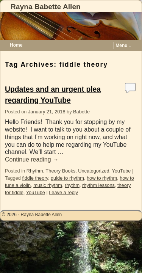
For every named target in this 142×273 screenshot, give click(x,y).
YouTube (121, 171)
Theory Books (61, 171)
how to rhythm (102, 178)
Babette (81, 112)
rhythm (72, 185)
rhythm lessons (98, 185)
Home (16, 45)
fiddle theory (35, 178)
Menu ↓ (123, 45)
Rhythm (35, 171)
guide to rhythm (67, 178)
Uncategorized (93, 171)
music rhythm (47, 185)
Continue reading (32, 159)
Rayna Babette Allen (46, 7)
